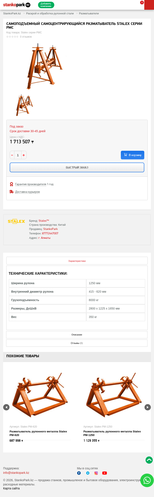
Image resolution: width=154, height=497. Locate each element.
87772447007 (50, 233)
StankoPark (50, 229)
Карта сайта (11, 488)
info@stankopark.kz (16, 472)
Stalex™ (44, 220)
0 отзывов (26, 36)
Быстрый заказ (77, 167)
